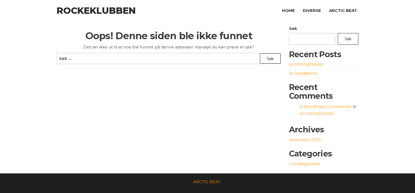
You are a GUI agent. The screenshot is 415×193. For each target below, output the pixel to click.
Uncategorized (304, 163)
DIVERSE (312, 10)
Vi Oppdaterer (303, 73)
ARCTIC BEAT (343, 10)
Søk (293, 28)
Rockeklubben (96, 10)
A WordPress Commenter (326, 106)
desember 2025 (305, 139)
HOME (288, 10)
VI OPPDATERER (306, 64)
